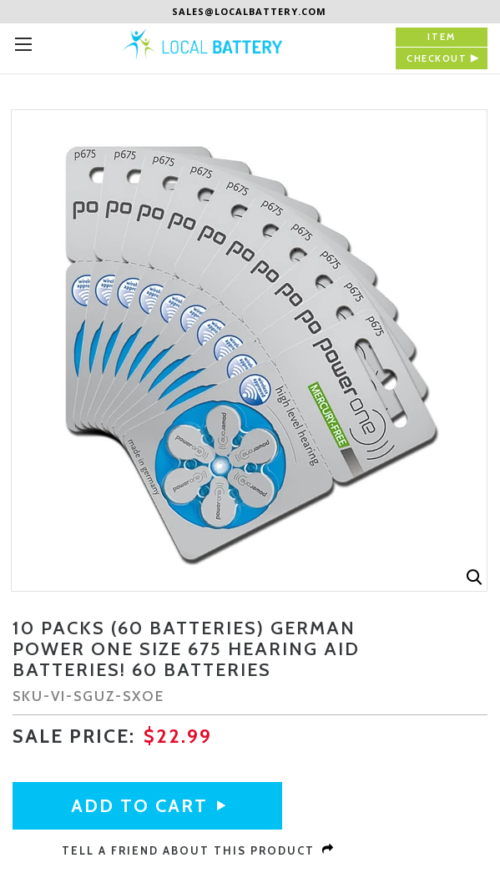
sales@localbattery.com (249, 11)
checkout (437, 58)
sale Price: (74, 736)
